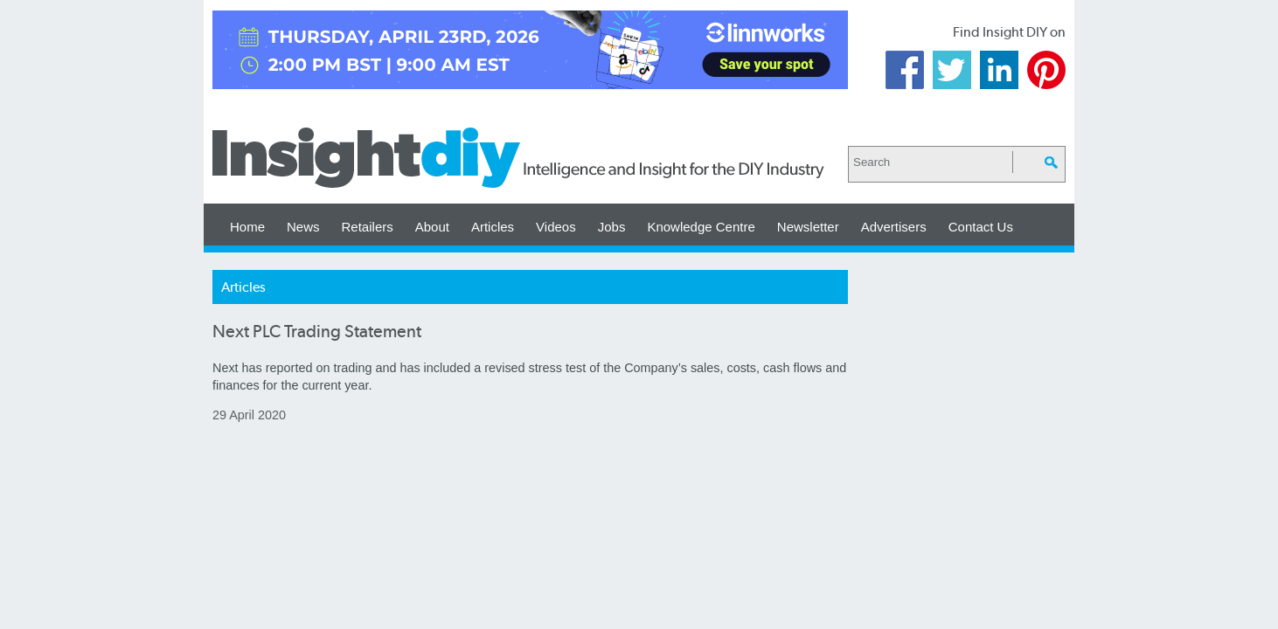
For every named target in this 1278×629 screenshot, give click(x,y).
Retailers (367, 226)
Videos (556, 226)
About (432, 226)
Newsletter (808, 226)
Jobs (612, 226)
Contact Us (980, 226)
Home (247, 226)
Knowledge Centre (700, 226)
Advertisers (894, 226)
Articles (492, 226)
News (303, 226)
